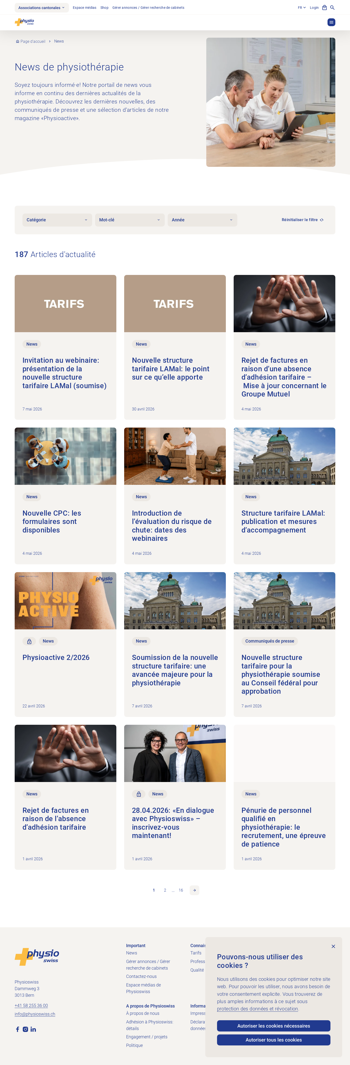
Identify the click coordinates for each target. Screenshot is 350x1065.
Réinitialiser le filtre (300, 220)
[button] (331, 23)
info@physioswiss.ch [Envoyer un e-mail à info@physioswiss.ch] (35, 1014)
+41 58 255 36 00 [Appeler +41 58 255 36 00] (31, 1005)
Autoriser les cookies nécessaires (274, 1025)
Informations (203, 1005)
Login (314, 8)
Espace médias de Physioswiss (143, 988)
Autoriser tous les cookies (274, 1039)
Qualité (197, 970)
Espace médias (86, 8)
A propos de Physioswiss (150, 1005)
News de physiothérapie (69, 68)
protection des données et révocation (257, 1007)
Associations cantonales (42, 7)
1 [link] (154, 891)
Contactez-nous (141, 976)
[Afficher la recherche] (332, 8)
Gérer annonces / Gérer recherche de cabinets (150, 8)
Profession (200, 961)
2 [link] (165, 891)
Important (135, 945)
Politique (134, 1045)
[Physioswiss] (24, 23)
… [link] (173, 891)
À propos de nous (142, 1013)
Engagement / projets (146, 1036)
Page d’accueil (33, 42)
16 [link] (181, 891)
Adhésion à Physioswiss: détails (149, 1025)
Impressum (201, 1013)
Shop (106, 8)
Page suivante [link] (194, 891)
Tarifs (195, 952)
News (131, 952)
